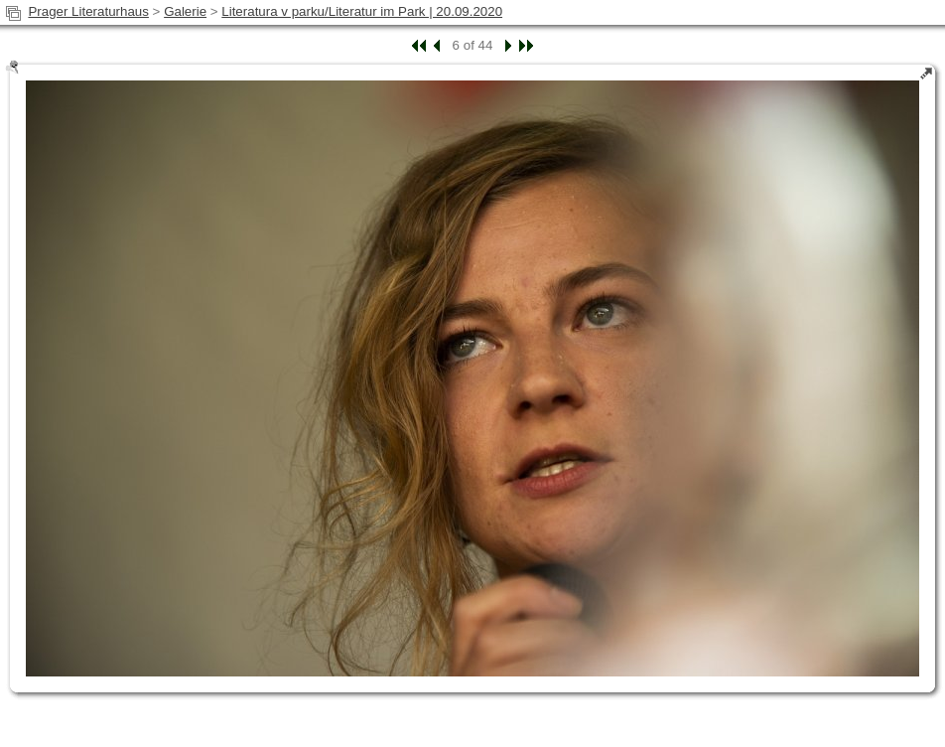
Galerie (185, 11)
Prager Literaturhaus (88, 11)
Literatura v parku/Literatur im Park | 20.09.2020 (361, 11)
